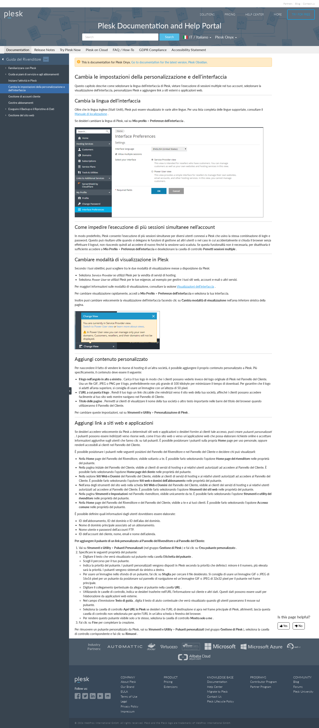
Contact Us (214, 696)
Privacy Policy (129, 706)
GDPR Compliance (153, 50)
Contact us (309, 3)
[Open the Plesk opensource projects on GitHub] (108, 696)
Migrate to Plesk (217, 691)
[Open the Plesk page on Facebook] (78, 696)
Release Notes (44, 50)
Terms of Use (129, 696)
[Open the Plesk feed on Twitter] (85, 696)
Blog (297, 3)
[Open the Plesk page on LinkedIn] (93, 696)
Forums (298, 686)
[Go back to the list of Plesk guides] (4, 59)
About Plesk (128, 681)
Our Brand (127, 686)
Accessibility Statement (189, 50)
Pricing (230, 14)
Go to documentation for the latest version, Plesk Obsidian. (169, 62)
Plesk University (303, 691)
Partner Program (260, 686)
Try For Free (301, 14)
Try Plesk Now (70, 50)
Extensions (171, 686)
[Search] (120, 37)
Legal (124, 701)
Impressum (128, 711)
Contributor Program (263, 681)
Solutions (207, 14)
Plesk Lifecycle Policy (220, 701)
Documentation (17, 50)
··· (45, 59)
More (278, 14)
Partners (287, 3)
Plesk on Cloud (97, 50)
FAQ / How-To (123, 50)
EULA (124, 691)
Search (169, 37)
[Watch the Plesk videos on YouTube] (100, 696)
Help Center (254, 14)
